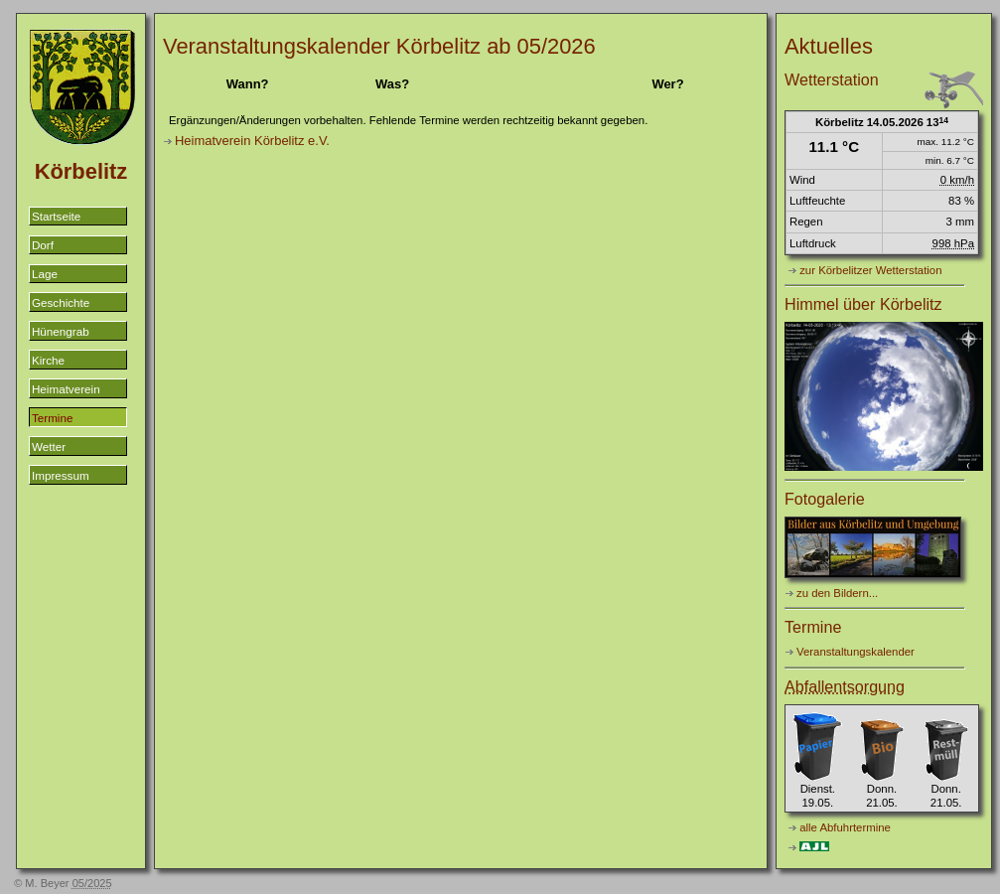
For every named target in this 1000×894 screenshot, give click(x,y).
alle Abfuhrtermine (845, 827)
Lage (45, 273)
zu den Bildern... (837, 593)
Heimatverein (66, 388)
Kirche (48, 360)
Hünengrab (60, 331)
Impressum (60, 475)
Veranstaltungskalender (855, 652)
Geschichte (60, 302)
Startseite (56, 216)
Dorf (43, 244)
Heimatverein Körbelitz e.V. (252, 140)
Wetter (49, 446)
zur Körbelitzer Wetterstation (870, 270)
